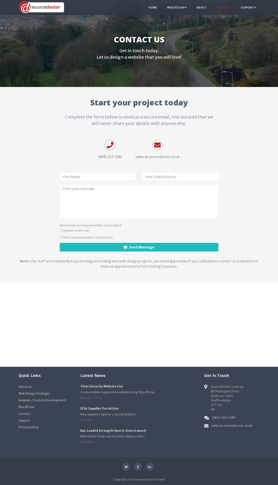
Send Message (139, 247)
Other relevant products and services (86, 237)
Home (153, 7)
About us (24, 387)
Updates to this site (74, 230)
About (201, 7)
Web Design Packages (34, 393)
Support (248, 7)
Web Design (177, 7)
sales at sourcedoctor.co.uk (158, 156)
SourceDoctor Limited (150, 479)
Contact (223, 7)
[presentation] (175, 230)
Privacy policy (28, 427)
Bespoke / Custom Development (42, 400)
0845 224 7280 (110, 156)
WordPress (26, 407)
